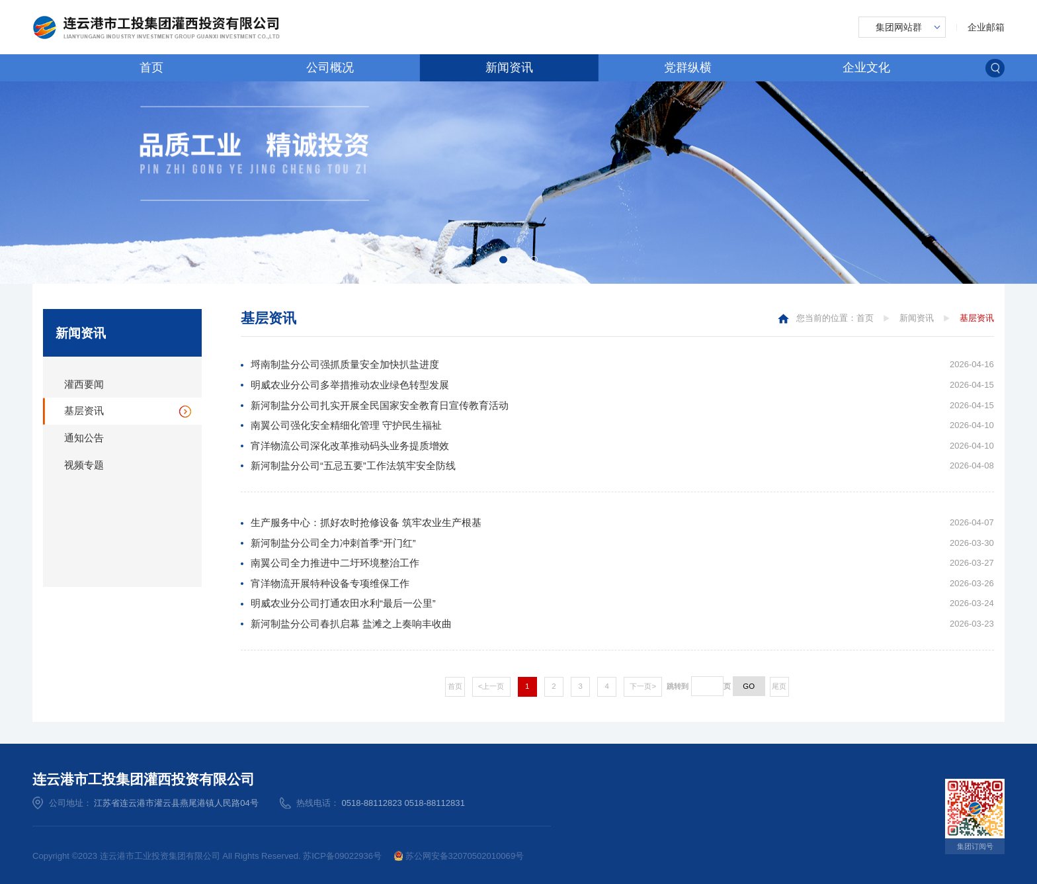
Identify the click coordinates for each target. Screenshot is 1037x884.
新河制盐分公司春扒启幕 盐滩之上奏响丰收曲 (351, 624)
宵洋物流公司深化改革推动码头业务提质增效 (350, 446)
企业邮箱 (986, 27)
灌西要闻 (84, 384)
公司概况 (330, 67)
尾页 (779, 686)
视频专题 (84, 465)
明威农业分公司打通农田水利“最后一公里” (343, 603)
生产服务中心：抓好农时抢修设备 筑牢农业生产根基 (366, 522)
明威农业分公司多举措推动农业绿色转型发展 (350, 385)
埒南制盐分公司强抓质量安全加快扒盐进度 (345, 364)
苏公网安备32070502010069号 (459, 856)
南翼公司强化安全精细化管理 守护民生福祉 (346, 425)
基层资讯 (84, 411)
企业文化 (866, 67)
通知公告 (84, 438)
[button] (503, 259)
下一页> (643, 686)
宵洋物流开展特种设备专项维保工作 (330, 583)
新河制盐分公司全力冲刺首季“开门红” (333, 543)
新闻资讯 (509, 67)
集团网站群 (899, 27)
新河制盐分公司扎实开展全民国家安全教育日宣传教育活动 (380, 405)
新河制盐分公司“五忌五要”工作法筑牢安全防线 (353, 466)
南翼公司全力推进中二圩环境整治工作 (335, 563)
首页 (151, 67)
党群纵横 (688, 67)
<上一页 (491, 686)
